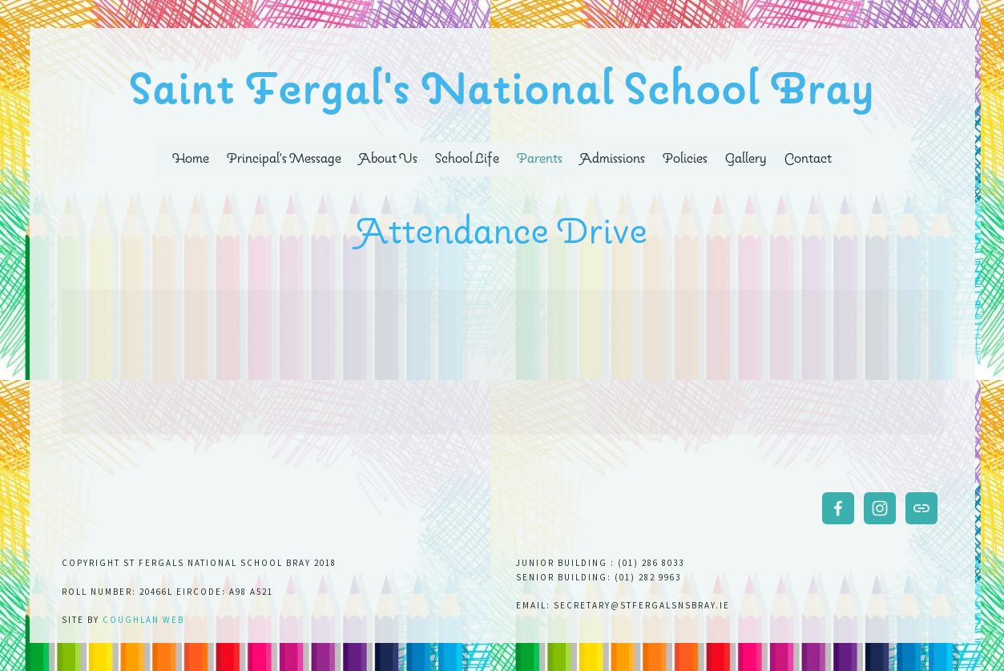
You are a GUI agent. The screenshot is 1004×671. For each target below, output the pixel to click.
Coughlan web (143, 619)
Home (190, 159)
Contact (808, 159)
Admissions (612, 159)
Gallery (746, 159)
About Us (388, 159)
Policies (685, 159)
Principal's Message (284, 159)
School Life (466, 159)
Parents (539, 159)
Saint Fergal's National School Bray (503, 91)
